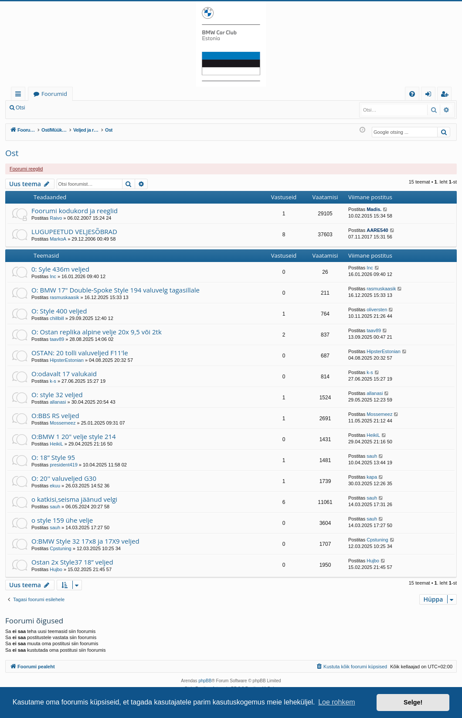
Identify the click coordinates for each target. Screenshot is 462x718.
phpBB (204, 680)
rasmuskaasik (64, 297)
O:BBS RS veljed (55, 415)
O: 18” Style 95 (53, 457)
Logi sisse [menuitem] (430, 95)
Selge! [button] (413, 702)
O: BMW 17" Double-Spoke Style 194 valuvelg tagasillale (115, 290)
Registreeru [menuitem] (446, 95)
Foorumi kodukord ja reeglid (74, 210)
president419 (64, 464)
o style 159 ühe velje (62, 520)
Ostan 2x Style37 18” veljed (72, 562)
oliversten (377, 309)
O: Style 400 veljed (59, 310)
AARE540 (377, 230)
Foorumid (54, 94)
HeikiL (56, 443)
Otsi (20, 108)
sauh (372, 456)
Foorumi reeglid (26, 168)
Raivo (56, 218)
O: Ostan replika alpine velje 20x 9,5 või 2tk (96, 331)
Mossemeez (62, 422)
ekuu (55, 485)
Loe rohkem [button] (336, 702)
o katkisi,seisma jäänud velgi (74, 499)
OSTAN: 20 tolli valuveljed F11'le (79, 352)
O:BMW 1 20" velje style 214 (73, 436)
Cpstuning (60, 548)
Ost (12, 153)
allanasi (58, 402)
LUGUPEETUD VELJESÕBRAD (74, 231)
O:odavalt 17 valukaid (64, 373)
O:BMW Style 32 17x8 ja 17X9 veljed (85, 541)
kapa (372, 477)
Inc (53, 276)
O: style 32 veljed (57, 394)
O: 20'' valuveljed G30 (63, 478)
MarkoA (58, 239)
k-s (53, 381)
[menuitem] (412, 94)
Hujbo (56, 569)
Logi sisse (49, 108)
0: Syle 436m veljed (60, 269)
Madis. (374, 209)
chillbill (57, 318)
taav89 (57, 339)
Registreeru (87, 108)
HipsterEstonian (67, 360)
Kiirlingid (20, 95)
